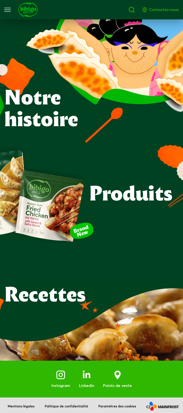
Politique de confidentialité (66, 404)
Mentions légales (21, 404)
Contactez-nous (164, 9)
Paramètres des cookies (117, 404)
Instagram (60, 383)
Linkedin (86, 383)
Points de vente (117, 383)
